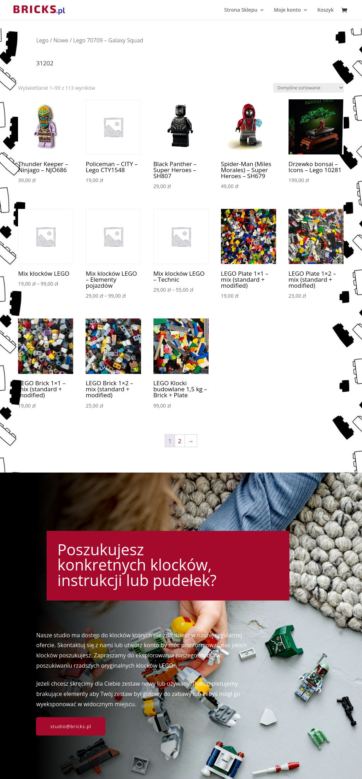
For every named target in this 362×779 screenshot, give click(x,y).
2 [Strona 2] (180, 441)
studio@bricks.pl (70, 726)
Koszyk (325, 10)
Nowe (60, 40)
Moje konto (287, 10)
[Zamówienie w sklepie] (308, 88)
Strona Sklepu (240, 10)
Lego (42, 40)
